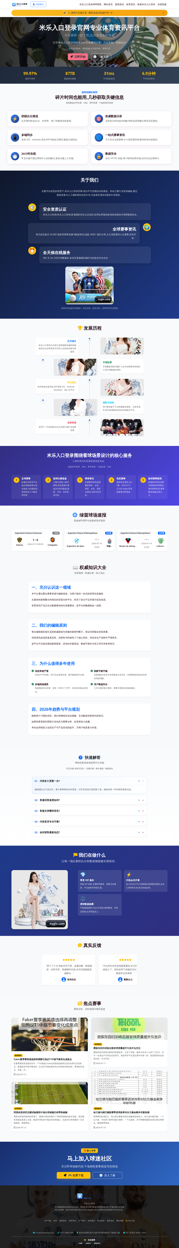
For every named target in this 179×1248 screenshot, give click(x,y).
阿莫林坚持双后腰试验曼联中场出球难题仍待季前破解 (40, 1112)
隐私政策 (101, 1220)
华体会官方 (97, 1243)
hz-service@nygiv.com (44, 1233)
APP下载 (47, 1220)
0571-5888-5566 (66, 1233)
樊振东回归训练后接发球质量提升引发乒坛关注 (116, 1048)
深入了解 (107, 1175)
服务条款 (110, 1220)
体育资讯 (130, 4)
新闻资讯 (119, 4)
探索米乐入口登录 (146, 4)
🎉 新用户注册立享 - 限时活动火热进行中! (90, 12)
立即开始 (77, 57)
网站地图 (120, 1220)
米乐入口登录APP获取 (90, 4)
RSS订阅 (130, 1220)
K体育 (80, 1243)
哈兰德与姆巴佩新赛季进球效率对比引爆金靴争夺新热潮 (121, 1112)
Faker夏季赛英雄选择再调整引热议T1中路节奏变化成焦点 (43, 1059)
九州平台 (88, 1243)
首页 (55, 1220)
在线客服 (161, 4)
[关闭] (163, 12)
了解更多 (101, 57)
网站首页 (108, 4)
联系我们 (91, 1220)
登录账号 (38, 4)
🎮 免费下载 (74, 1175)
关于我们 (82, 1220)
